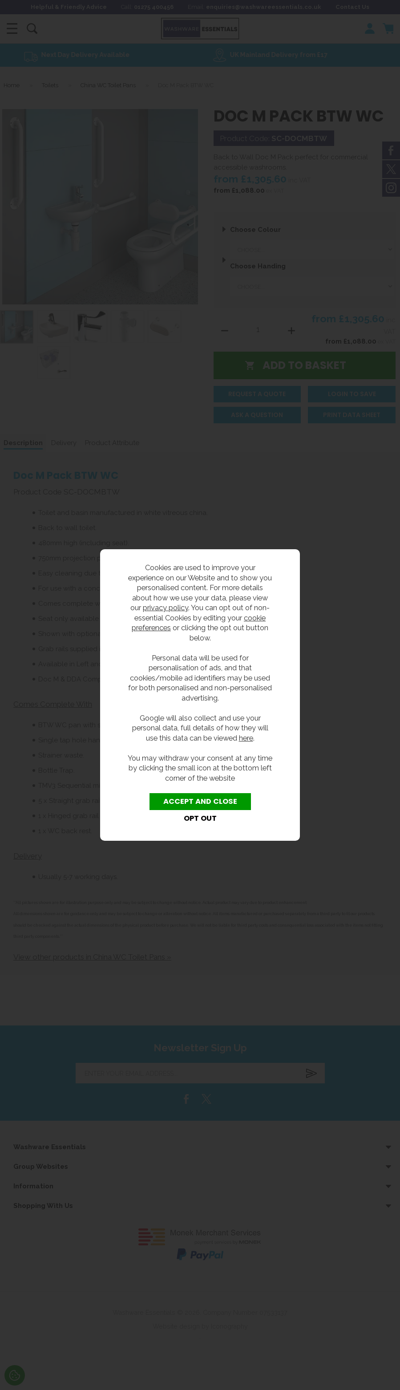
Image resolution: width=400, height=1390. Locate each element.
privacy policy (165, 607)
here (246, 737)
